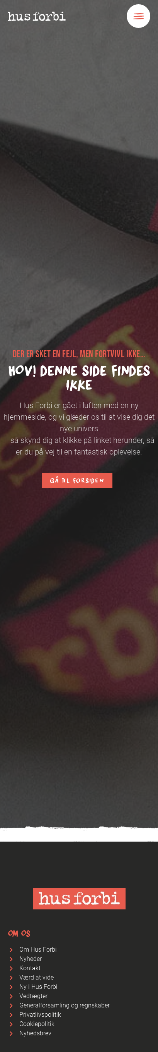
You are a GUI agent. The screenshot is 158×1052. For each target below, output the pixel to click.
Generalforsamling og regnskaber (64, 1005)
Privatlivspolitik (40, 1014)
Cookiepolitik (36, 1024)
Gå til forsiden (77, 480)
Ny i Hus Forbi (38, 986)
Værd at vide (36, 977)
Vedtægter (33, 996)
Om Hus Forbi (38, 949)
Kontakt (30, 968)
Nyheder (30, 958)
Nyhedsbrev (35, 1033)
